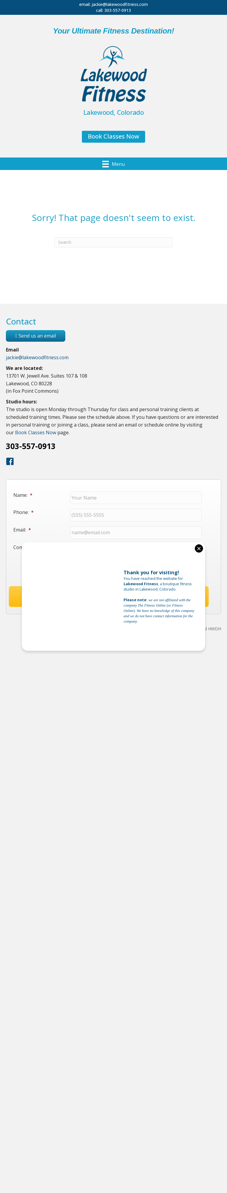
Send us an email (35, 336)
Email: (22, 525)
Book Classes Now (35, 432)
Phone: (23, 510)
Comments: (25, 540)
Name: (23, 495)
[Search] (113, 242)
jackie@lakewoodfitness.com (120, 4)
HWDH (214, 632)
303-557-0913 (117, 10)
